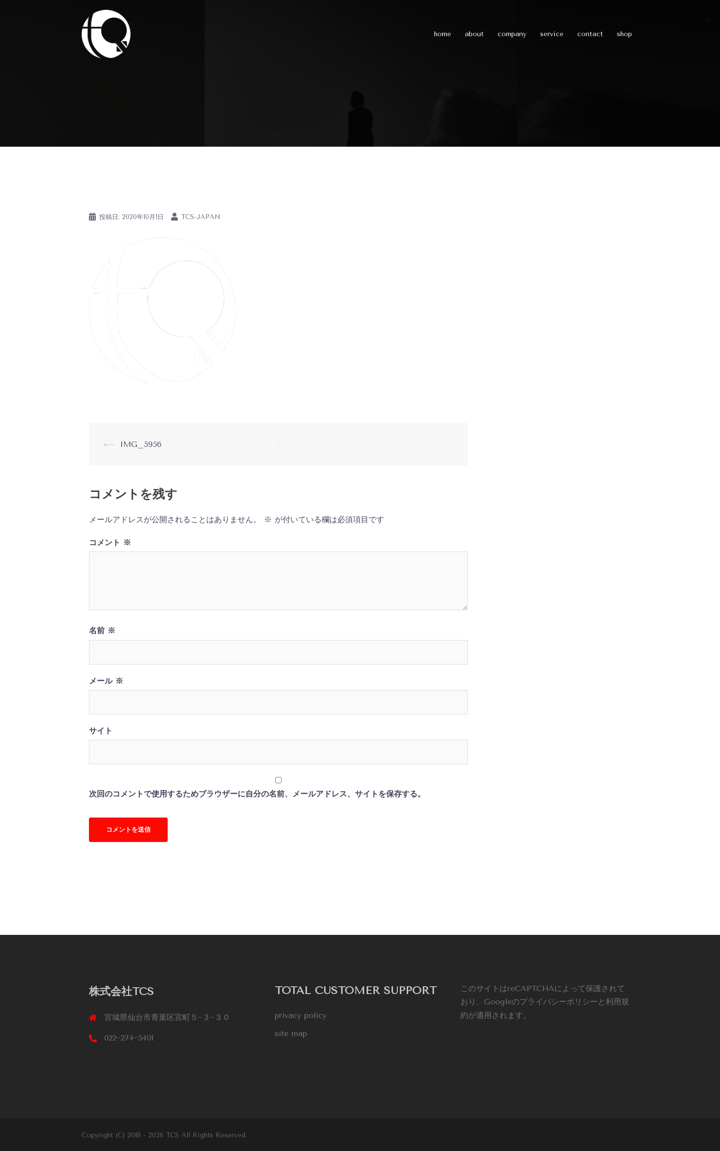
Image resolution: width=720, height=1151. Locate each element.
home (442, 34)
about (474, 34)
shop (624, 34)
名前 (102, 630)
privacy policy (301, 1015)
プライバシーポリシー (559, 1001)
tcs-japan (200, 217)
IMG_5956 (140, 444)
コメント (110, 542)
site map (291, 1033)
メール (106, 681)
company (512, 34)
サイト (100, 730)
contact (590, 34)
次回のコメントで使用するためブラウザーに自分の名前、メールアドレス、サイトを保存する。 (257, 793)
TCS (173, 1135)
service (552, 34)
